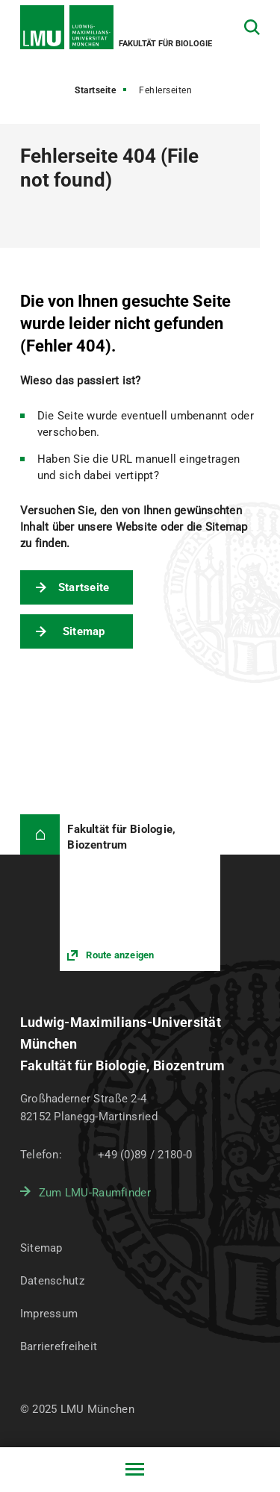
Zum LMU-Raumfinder (95, 1192)
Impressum (49, 1313)
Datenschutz (52, 1280)
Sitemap (84, 631)
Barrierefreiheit (58, 1346)
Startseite (95, 90)
